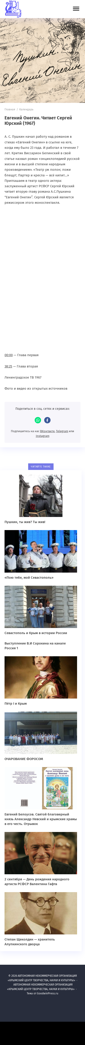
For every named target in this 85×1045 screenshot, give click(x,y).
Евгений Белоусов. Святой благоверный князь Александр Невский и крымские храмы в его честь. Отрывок (41, 819)
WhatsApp (38, 420)
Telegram (62, 431)
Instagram (42, 436)
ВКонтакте (47, 431)
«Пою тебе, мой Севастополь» (29, 578)
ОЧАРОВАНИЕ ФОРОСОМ (24, 759)
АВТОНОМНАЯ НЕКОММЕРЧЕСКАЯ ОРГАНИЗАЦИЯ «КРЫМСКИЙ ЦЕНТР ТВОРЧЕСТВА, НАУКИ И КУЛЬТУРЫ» (33, 9)
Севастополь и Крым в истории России (36, 633)
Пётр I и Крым (16, 703)
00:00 (9, 355)
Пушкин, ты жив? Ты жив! (25, 522)
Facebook (47, 420)
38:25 (8, 366)
